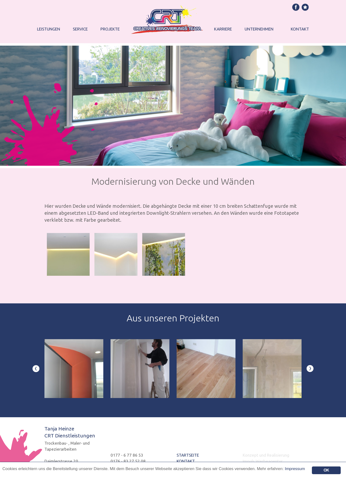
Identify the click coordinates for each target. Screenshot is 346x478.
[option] (73, 368)
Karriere (223, 29)
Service (80, 29)
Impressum (295, 468)
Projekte (110, 29)
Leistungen (48, 29)
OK (326, 470)
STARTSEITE (188, 455)
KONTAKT (186, 461)
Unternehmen (259, 29)
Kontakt (300, 29)
